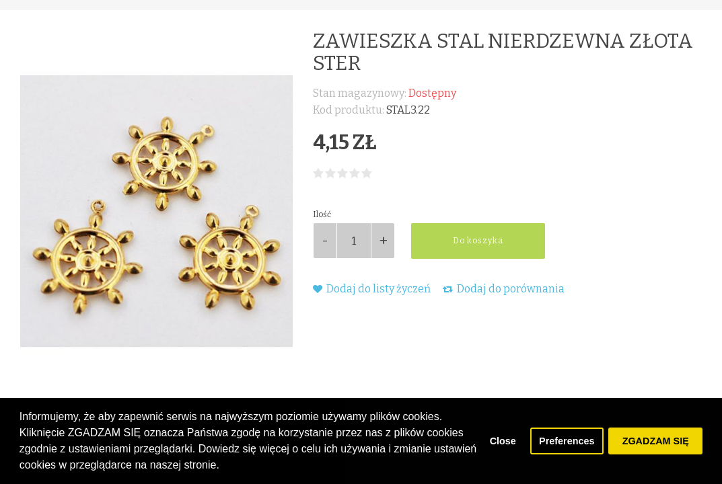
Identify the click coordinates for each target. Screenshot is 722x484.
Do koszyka (478, 240)
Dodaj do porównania (504, 288)
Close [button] (503, 441)
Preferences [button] (566, 441)
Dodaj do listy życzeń (372, 288)
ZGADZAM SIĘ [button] (655, 441)
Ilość (322, 214)
